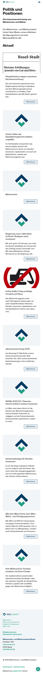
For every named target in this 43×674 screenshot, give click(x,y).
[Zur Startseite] (16, 2)
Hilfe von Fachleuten (11, 622)
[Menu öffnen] (39, 2)
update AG (17, 671)
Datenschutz (19, 667)
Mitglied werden (9, 632)
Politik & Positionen (11, 624)
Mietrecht (7, 620)
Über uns (6, 626)
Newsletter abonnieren (12, 634)
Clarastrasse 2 (9, 644)
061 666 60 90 (9, 649)
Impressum (7, 667)
